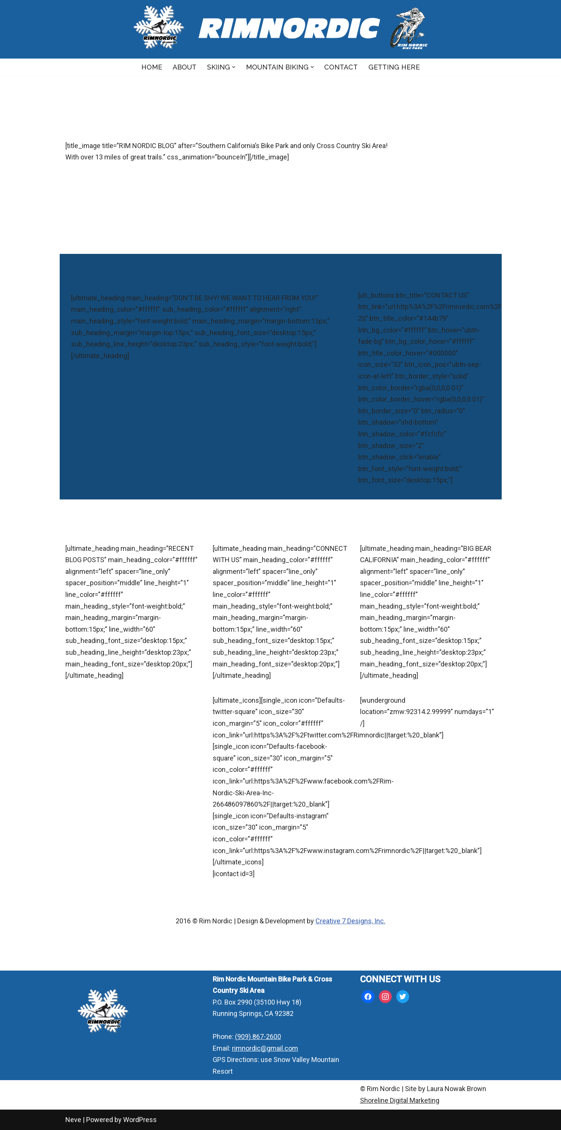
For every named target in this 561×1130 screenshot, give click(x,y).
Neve (73, 1120)
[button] (233, 67)
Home (151, 67)
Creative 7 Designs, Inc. (350, 921)
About (184, 67)
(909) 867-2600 (258, 1036)
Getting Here (394, 67)
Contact (341, 67)
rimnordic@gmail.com (265, 1048)
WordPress (140, 1120)
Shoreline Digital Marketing (399, 1100)
